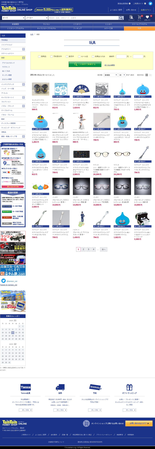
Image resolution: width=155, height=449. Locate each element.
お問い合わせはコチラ (139, 423)
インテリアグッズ (7, 84)
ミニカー (108, 24)
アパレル (4, 93)
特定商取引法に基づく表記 (82, 435)
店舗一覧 (65, 435)
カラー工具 (108, 28)
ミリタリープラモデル (15, 28)
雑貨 (2, 58)
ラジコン (46, 24)
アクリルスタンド (8, 63)
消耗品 (3, 132)
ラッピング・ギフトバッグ (10, 128)
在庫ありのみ (100, 56)
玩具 (139, 28)
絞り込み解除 (110, 65)
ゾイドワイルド (6, 45)
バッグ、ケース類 (7, 89)
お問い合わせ (131, 10)
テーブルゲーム (6, 110)
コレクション (6, 102)
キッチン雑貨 (7, 75)
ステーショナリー (7, 53)
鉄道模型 (15, 24)
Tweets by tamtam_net (8, 285)
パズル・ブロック (7, 106)
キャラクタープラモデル (46, 28)
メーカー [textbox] (29, 18)
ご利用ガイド (139, 3)
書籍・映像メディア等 (9, 136)
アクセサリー (6, 49)
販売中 (71, 56)
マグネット (6, 67)
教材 (2, 119)
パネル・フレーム (7, 115)
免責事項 (120, 435)
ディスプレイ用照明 (8, 123)
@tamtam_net (9, 280)
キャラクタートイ (7, 97)
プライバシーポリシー (104, 435)
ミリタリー (77, 24)
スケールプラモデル (139, 24)
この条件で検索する (85, 64)
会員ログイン (146, 10)
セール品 (84, 56)
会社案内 (54, 435)
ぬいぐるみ (6, 71)
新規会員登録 (124, 3)
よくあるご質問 (116, 10)
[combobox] (36, 18)
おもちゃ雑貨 (7, 79)
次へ (103, 249)
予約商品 (4, 40)
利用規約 (131, 435)
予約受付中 (57, 56)
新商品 (43, 56)
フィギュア (77, 28)
